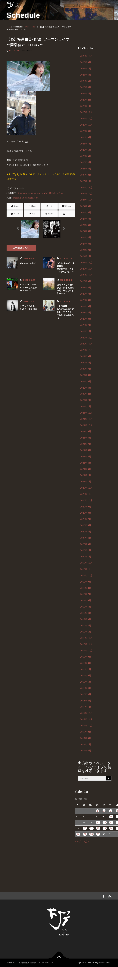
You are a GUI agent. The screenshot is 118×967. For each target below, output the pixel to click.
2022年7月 (85, 369)
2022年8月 (85, 362)
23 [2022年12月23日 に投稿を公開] (104, 828)
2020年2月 (85, 550)
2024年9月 (85, 206)
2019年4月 (85, 613)
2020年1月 (85, 556)
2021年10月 (86, 425)
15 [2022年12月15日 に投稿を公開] (98, 822)
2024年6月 (85, 225)
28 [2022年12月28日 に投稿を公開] (91, 834)
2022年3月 (85, 394)
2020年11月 (86, 494)
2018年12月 (86, 638)
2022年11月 (86, 344)
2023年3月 (85, 319)
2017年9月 (85, 732)
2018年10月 (86, 650)
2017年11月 (86, 719)
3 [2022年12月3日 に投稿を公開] (110, 811)
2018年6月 (85, 675)
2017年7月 (85, 744)
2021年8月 (85, 437)
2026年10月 (86, 56)
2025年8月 (85, 137)
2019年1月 (85, 631)
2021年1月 (85, 481)
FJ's (89, 963)
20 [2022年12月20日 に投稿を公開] (85, 828)
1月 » (86, 841)
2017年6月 (85, 750)
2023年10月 (86, 275)
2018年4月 (85, 688)
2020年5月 (85, 531)
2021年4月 (85, 463)
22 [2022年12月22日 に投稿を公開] (98, 828)
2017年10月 (86, 725)
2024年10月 (86, 200)
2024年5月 (85, 231)
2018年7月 (85, 669)
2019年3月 (85, 619)
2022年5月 (85, 381)
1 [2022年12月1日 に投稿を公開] (97, 811)
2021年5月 (85, 456)
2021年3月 (85, 469)
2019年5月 (85, 606)
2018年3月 (85, 694)
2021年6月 (85, 450)
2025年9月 (85, 131)
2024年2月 (85, 250)
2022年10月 (86, 350)
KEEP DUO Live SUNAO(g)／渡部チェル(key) (29, 288)
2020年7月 (85, 519)
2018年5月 (85, 682)
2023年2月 (85, 325)
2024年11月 (86, 193)
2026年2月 (85, 100)
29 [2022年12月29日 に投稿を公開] (98, 834)
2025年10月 (86, 125)
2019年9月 (85, 581)
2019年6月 (85, 600)
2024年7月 (85, 219)
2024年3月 (85, 243)
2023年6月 (85, 300)
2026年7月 (85, 68)
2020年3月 (85, 544)
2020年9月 (85, 506)
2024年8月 (85, 212)
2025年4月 (85, 162)
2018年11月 (86, 644)
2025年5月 (85, 156)
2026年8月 (85, 62)
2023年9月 (85, 281)
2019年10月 (86, 575)
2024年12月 (86, 187)
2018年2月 (85, 700)
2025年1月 (85, 181)
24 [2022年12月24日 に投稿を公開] (111, 828)
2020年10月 (86, 500)
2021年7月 (85, 444)
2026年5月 (85, 81)
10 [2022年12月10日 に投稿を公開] (111, 816)
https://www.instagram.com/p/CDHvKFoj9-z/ (40, 193)
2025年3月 (85, 168)
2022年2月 (85, 400)
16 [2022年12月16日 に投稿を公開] (104, 822)
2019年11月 (86, 569)
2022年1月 (85, 406)
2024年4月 (85, 237)
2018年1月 (85, 707)
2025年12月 (86, 112)
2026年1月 (85, 106)
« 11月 (78, 841)
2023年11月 (86, 269)
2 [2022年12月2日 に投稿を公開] (104, 811)
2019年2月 (85, 625)
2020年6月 (85, 525)
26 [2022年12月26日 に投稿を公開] (78, 834)
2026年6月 (85, 74)
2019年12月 (86, 563)
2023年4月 (85, 312)
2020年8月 (85, 513)
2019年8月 (85, 588)
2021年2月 (85, 475)
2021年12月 (86, 412)
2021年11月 (86, 419)
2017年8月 (85, 738)
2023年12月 (86, 262)
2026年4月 (85, 87)
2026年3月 (85, 93)
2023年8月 (85, 287)
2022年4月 (85, 388)
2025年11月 (86, 118)
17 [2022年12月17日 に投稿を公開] (111, 822)
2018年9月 (85, 657)
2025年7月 (85, 143)
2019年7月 (85, 594)
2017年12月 (86, 713)
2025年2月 (85, 175)
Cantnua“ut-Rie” (28, 263)
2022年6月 (85, 375)
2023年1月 (85, 331)
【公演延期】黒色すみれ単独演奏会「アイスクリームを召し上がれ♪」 (65, 312)
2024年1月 (85, 256)
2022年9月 (85, 356)
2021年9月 (85, 431)
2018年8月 (85, 663)
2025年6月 (85, 150)
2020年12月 (86, 488)
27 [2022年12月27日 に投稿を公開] (85, 834)
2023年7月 (85, 294)
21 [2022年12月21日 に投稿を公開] (91, 828)
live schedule (31, 27)
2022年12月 (86, 337)
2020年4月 (85, 538)
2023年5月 (85, 306)
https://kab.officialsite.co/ (26, 197)
